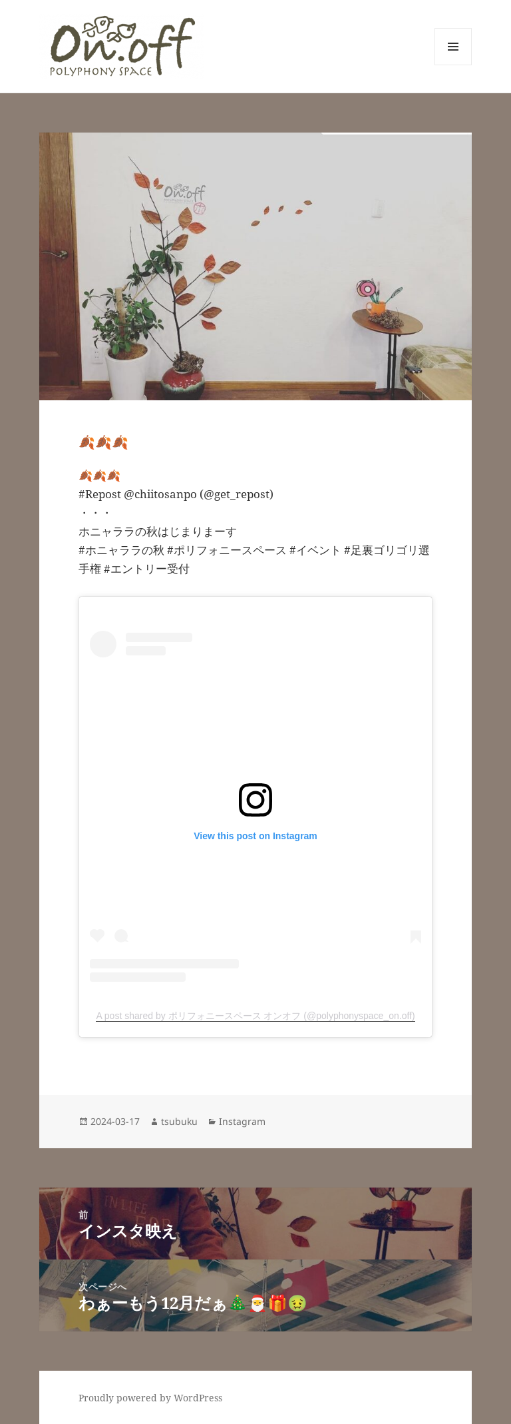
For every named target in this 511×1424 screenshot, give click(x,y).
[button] (121, 46)
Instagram (242, 1121)
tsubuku (179, 1121)
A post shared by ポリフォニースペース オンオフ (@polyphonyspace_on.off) (255, 1015)
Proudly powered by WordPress (150, 1397)
